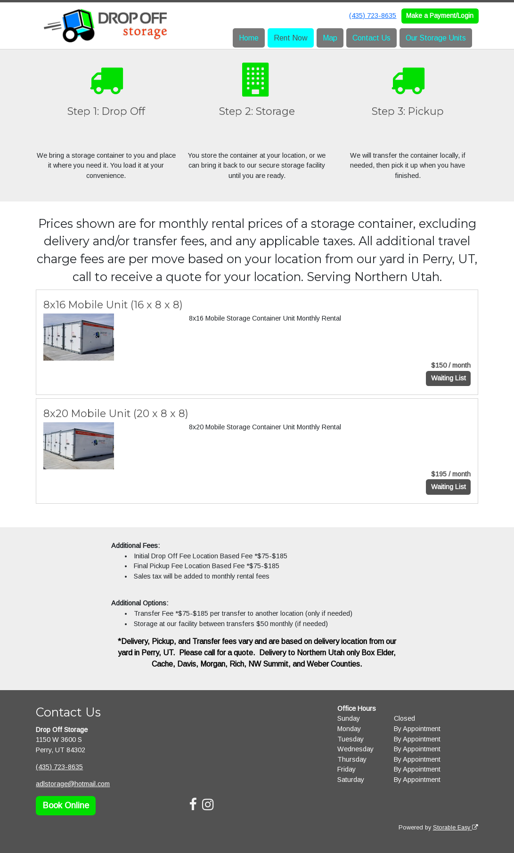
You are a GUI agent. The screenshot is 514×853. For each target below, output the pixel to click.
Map (330, 38)
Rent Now (291, 38)
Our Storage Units (436, 38)
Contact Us (371, 38)
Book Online (66, 805)
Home (249, 38)
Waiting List (448, 378)
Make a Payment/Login (439, 15)
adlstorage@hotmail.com (73, 784)
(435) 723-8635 (372, 15)
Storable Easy (455, 827)
